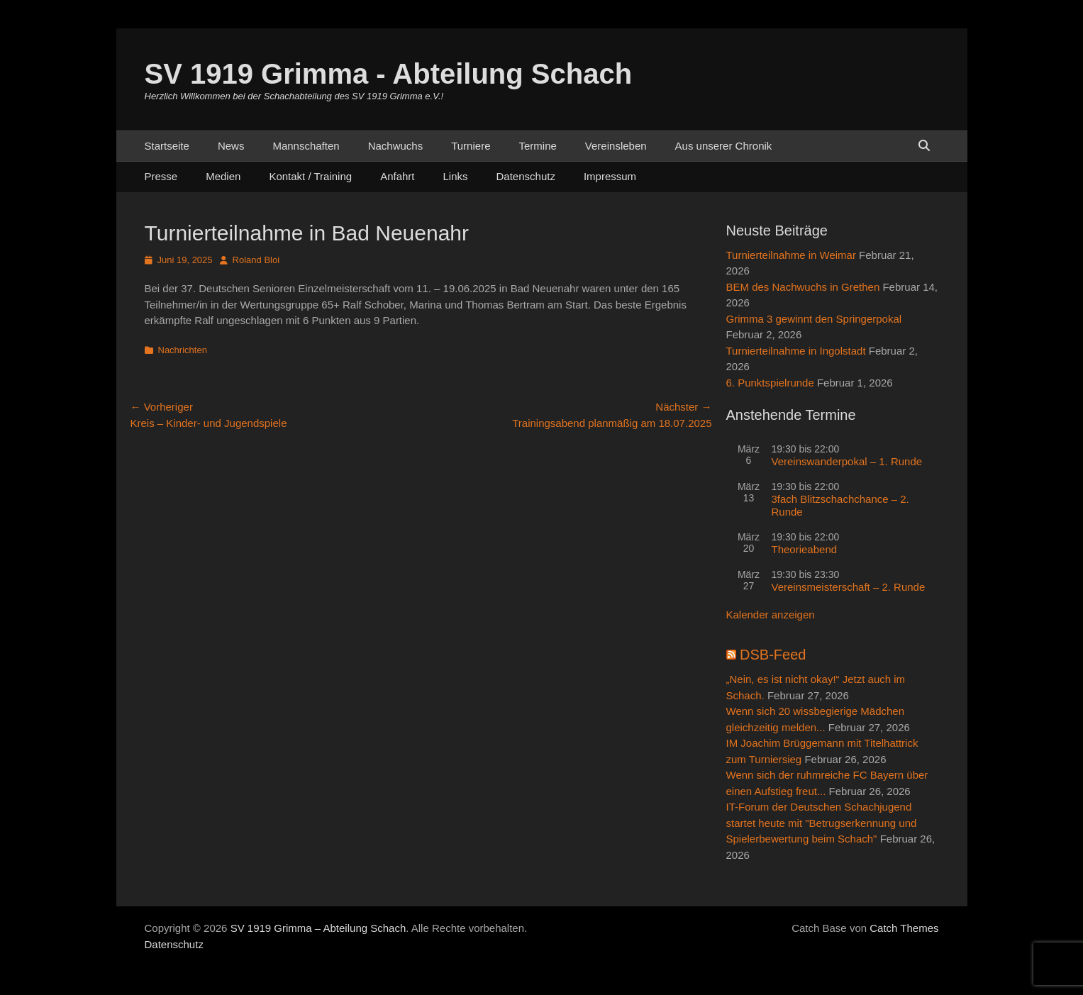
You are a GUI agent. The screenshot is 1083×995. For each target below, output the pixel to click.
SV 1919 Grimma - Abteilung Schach (389, 73)
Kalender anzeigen (770, 614)
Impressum (610, 176)
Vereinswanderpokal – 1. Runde (847, 461)
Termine (537, 146)
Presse (161, 176)
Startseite (167, 146)
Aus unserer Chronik (723, 146)
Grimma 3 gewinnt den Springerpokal (814, 319)
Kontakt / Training (310, 176)
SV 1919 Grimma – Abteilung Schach (318, 928)
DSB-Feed (773, 654)
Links (455, 176)
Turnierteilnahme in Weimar (791, 255)
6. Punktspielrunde (770, 383)
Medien (223, 176)
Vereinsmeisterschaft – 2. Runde (849, 587)
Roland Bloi (256, 260)
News (231, 146)
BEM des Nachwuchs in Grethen (803, 287)
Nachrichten (182, 350)
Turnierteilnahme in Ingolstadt (796, 351)
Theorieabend (805, 549)
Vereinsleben (616, 146)
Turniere (470, 146)
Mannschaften (305, 146)
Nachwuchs (395, 146)
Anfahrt (397, 176)
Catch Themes (904, 928)
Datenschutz (525, 176)
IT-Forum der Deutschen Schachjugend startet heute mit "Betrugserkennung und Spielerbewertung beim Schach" (821, 823)
